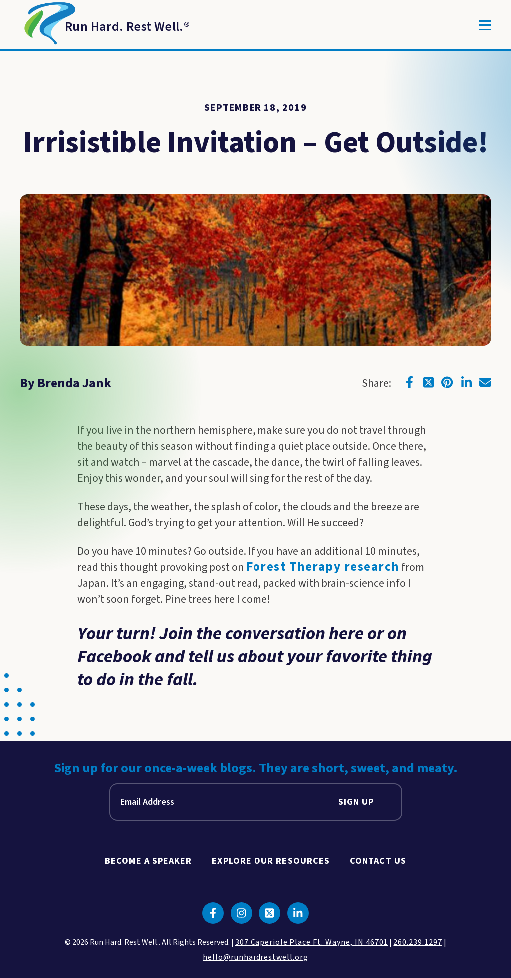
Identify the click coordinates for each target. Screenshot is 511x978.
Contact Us (378, 861)
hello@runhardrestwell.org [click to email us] (255, 957)
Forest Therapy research (322, 567)
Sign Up (356, 802)
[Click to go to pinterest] (447, 382)
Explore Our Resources (271, 861)
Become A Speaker (148, 861)
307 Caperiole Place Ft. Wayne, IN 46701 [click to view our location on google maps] (311, 942)
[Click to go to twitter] (428, 382)
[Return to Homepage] (105, 25)
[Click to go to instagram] (241, 913)
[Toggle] (485, 25)
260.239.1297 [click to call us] (417, 942)
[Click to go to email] (485, 382)
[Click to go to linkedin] (466, 382)
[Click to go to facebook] (409, 382)
